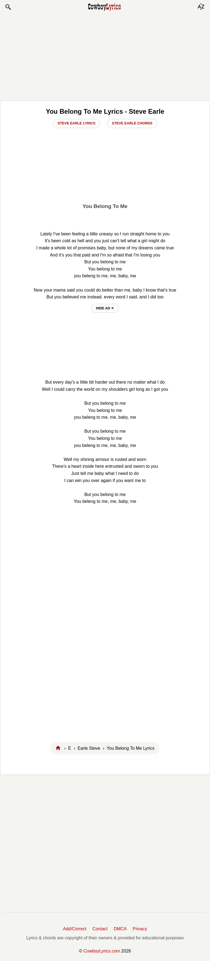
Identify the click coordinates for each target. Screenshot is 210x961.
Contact (99, 928)
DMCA (120, 928)
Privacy (140, 928)
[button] (8, 7)
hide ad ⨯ (105, 308)
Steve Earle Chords (132, 123)
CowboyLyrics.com (101, 951)
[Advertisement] (105, 55)
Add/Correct (74, 928)
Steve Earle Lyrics (76, 123)
